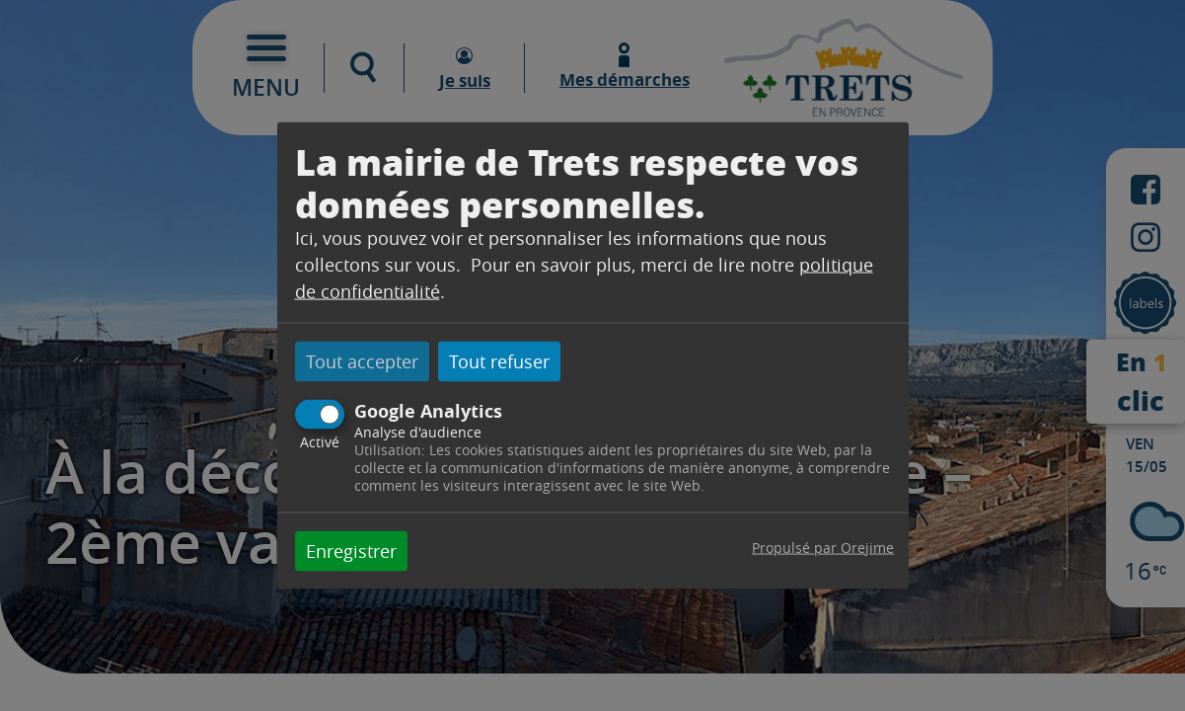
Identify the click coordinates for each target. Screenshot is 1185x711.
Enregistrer (351, 550)
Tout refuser (499, 361)
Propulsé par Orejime (823, 546)
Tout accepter (362, 361)
